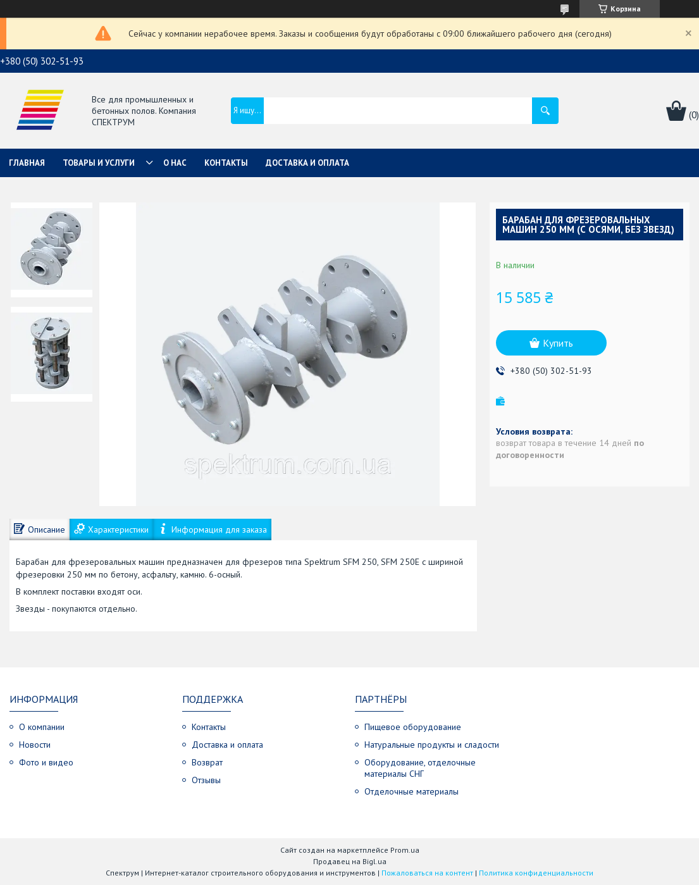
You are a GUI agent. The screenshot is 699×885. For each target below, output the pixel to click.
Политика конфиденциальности (536, 872)
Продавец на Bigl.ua (350, 861)
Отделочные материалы (411, 791)
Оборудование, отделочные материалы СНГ (420, 768)
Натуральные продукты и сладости (431, 744)
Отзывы (206, 780)
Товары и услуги (99, 163)
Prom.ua (404, 850)
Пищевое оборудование (412, 727)
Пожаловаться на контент (427, 872)
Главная (27, 163)
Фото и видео (46, 762)
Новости (35, 744)
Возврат (207, 762)
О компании (42, 727)
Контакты (226, 163)
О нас (175, 163)
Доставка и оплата (307, 163)
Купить (558, 343)
